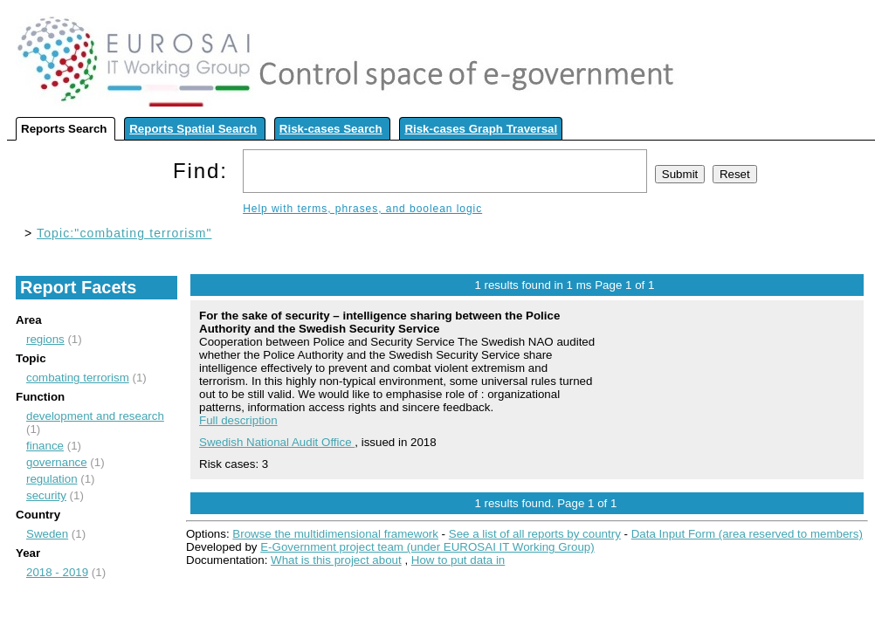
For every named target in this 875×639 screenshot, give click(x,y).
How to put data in (458, 560)
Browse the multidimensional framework (335, 533)
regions (45, 339)
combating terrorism (77, 377)
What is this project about (336, 560)
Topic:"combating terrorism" (124, 233)
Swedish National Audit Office (277, 442)
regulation (52, 478)
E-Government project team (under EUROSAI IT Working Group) (427, 546)
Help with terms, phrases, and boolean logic (362, 209)
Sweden (47, 533)
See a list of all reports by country (535, 533)
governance (56, 462)
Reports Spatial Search (193, 128)
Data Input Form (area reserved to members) (747, 533)
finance (45, 445)
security (46, 495)
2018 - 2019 (57, 572)
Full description (238, 420)
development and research (95, 416)
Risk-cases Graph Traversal (480, 128)
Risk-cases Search (330, 128)
